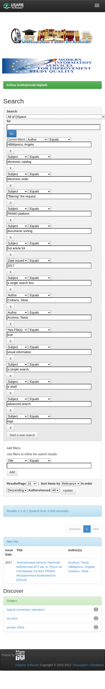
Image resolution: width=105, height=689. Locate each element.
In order (86, 483)
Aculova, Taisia (78, 562)
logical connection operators (25, 609)
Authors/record (39, 490)
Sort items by (50, 483)
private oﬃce (15, 627)
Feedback (97, 665)
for (9, 121)
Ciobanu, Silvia (78, 571)
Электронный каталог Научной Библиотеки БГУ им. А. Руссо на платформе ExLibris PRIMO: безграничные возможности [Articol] (39, 571)
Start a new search (22, 435)
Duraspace (80, 665)
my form (12, 618)
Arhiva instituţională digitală (27, 85)
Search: (12, 111)
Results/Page (16, 483)
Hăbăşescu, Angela (81, 567)
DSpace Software (27, 665)
